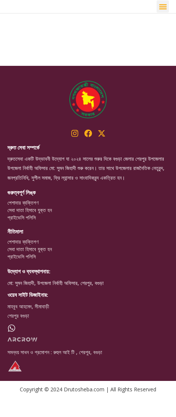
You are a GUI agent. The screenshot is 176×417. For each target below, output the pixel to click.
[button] (163, 16)
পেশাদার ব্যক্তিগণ (22, 222)
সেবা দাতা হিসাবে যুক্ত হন (29, 229)
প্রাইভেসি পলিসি (21, 237)
